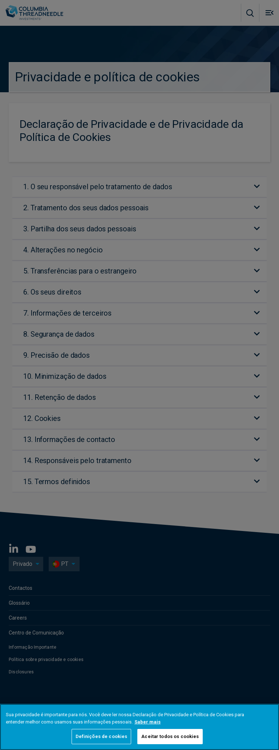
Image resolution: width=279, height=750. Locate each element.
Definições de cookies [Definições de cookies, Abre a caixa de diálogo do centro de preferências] (102, 736)
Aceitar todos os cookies (170, 736)
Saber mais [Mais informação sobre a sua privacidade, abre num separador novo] (147, 722)
